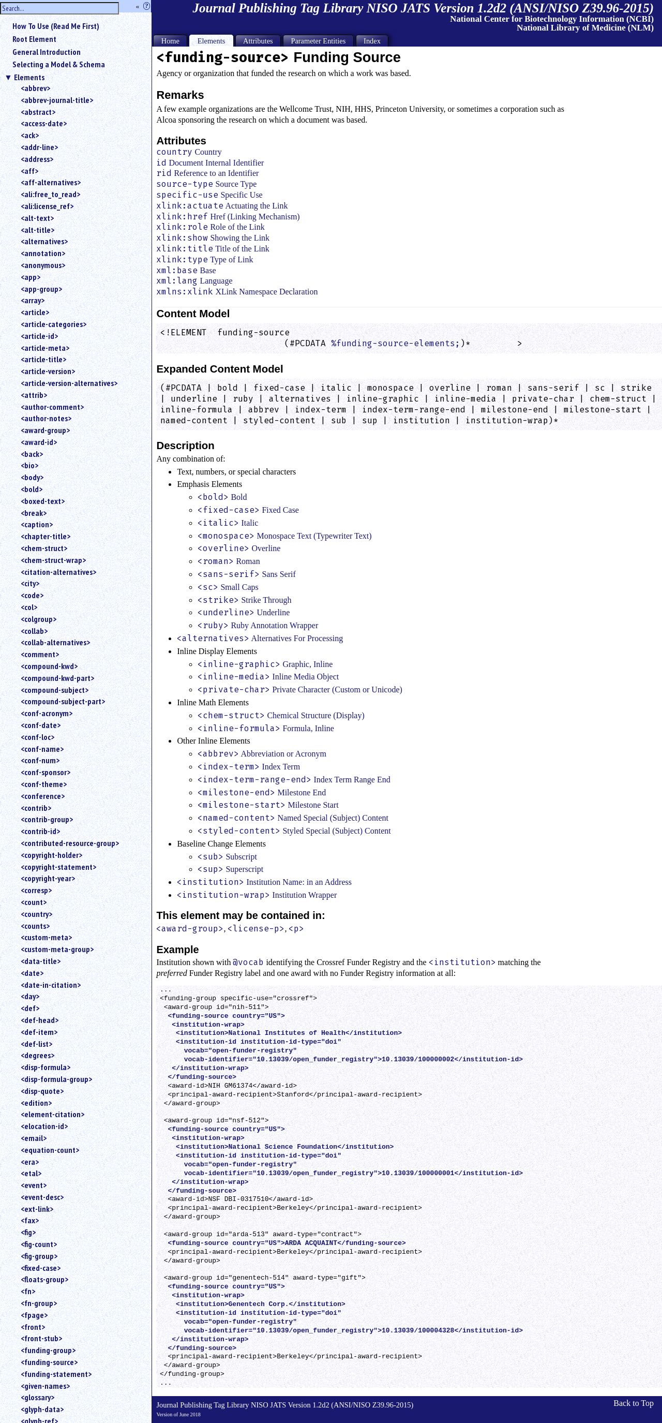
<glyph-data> (42, 1409)
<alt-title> (37, 230)
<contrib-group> (47, 819)
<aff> (29, 171)
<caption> (37, 524)
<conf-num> (40, 760)
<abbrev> (35, 88)
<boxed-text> (43, 501)
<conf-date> (41, 725)
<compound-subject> (54, 690)
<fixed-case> (41, 1268)
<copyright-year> (48, 878)
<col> (29, 607)
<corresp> (36, 890)
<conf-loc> (37, 737)
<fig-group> (39, 1256)
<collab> (34, 631)
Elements (29, 77)
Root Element (34, 39)
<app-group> (41, 289)
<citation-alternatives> (58, 572)
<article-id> (39, 336)
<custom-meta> (46, 937)
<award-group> (45, 430)
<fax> (30, 1220)
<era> (30, 1162)
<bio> (29, 465)
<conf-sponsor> (45, 772)
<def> (30, 1008)
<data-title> (41, 961)
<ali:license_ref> (47, 206)
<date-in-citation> (51, 985)
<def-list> (36, 1044)
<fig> (28, 1232)
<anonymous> (43, 265)
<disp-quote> (42, 1091)
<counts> (35, 926)
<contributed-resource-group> (70, 843)
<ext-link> (37, 1209)
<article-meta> (45, 348)
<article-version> (48, 371)
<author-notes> (46, 418)
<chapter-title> (45, 536)
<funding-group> (48, 1350)
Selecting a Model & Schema (58, 64)
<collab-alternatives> (55, 642)
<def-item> (39, 1032)
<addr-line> (39, 147)
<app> (30, 277)
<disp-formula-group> (56, 1079)
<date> (32, 973)
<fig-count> (39, 1244)
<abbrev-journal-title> (57, 100)
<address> (37, 159)
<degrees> (37, 1055)
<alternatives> (44, 241)
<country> (36, 914)
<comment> (40, 654)
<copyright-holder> (51, 855)
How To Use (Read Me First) (55, 26)
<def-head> (39, 1020)
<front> (33, 1327)
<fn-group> (39, 1303)
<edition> (36, 1103)
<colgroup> (38, 619)
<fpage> (34, 1315)
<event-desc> (42, 1197)
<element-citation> (52, 1114)
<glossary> (37, 1397)
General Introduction (46, 52)
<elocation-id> (44, 1126)
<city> (30, 583)
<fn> (28, 1291)
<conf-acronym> (46, 713)
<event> (34, 1185)
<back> (32, 454)
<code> (32, 595)
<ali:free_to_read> (50, 194)
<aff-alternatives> (51, 182)
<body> (32, 477)
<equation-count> (50, 1150)
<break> (34, 513)
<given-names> (45, 1386)
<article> (35, 312)
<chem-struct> (44, 548)
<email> (34, 1138)
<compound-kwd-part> (57, 678)
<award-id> (39, 442)
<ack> (30, 135)
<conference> (43, 796)
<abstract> (38, 112)
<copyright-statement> (58, 867)
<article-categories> (53, 324)
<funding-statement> (56, 1374)
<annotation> (43, 253)
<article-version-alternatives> (69, 383)
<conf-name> (42, 749)
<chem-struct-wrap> (53, 560)
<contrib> (36, 808)
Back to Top (633, 1403)
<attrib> (34, 395)
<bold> (31, 489)
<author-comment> (52, 407)
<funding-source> (49, 1362)
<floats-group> (44, 1279)
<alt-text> (37, 218)
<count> (34, 902)
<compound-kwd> (49, 666)
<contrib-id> (40, 831)
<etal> (31, 1173)
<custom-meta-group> (57, 949)
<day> (30, 996)
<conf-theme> (44, 784)
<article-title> (43, 359)
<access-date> (44, 123)
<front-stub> (41, 1338)
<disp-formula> (45, 1067)
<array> (32, 300)
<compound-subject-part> (63, 701)
